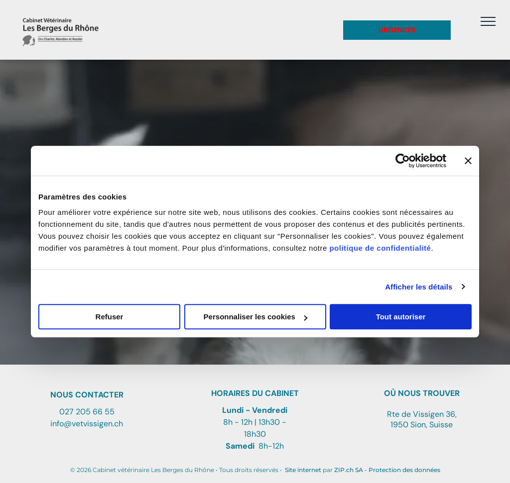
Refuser (110, 316)
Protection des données (404, 470)
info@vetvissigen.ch (86, 423)
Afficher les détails (418, 287)
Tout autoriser (401, 316)
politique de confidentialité (380, 248)
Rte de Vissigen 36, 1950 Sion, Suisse (422, 419)
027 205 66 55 (87, 411)
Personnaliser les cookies (255, 316)
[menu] (488, 21)
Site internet (303, 470)
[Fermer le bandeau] (468, 160)
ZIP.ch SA (348, 470)
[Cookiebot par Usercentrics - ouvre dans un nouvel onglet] (402, 160)
